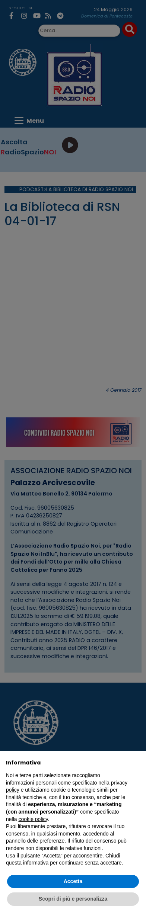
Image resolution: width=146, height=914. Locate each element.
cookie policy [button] (33, 819)
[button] (136, 763)
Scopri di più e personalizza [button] (73, 899)
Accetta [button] (73, 881)
